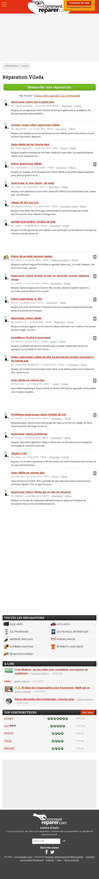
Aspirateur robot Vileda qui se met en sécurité (41, 492)
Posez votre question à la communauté (57, 95)
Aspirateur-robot (68, 206)
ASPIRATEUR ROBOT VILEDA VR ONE (33, 221)
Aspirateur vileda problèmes (29, 433)
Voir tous (87, 712)
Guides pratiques (22, 681)
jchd (6, 725)
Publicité (50, 860)
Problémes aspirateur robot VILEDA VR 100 (38, 414)
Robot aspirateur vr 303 (26, 298)
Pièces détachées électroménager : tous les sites (44, 699)
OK (64, 841)
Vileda (78, 105)
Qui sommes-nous (23, 857)
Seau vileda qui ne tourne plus (30, 144)
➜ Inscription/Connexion (79, 7)
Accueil (50, 7)
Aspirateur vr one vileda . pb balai (32, 183)
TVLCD (8, 740)
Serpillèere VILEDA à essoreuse (30, 337)
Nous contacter (72, 860)
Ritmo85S (9, 748)
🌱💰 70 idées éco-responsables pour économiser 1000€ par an (52, 687)
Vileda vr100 (19, 453)
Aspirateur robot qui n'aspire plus (33, 101)
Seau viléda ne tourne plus (28, 380)
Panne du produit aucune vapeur (31, 256)
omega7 (8, 718)
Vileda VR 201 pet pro (25, 202)
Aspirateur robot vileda (26, 318)
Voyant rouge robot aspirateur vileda (35, 124)
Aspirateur (67, 105)
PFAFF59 (8, 733)
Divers (64, 148)
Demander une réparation (49, 87)
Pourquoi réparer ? (40, 673)
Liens (7, 681)
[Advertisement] (49, 37)
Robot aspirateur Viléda (26, 163)
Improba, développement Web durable (64, 857)
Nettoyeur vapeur (60, 260)
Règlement (38, 860)
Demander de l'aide (79, 3)
